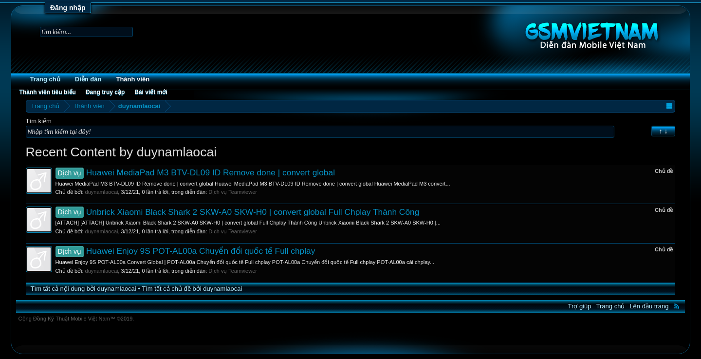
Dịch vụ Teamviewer (232, 192)
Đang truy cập (105, 92)
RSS (676, 305)
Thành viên (132, 79)
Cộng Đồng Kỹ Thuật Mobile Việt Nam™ (76, 318)
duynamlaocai (101, 192)
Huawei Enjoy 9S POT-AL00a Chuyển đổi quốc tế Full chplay (185, 251)
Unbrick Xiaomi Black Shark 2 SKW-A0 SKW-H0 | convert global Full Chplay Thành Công (237, 212)
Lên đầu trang (648, 306)
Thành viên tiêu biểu (47, 92)
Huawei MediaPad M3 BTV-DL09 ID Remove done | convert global (195, 172)
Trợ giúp (579, 306)
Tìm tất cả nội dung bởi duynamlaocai (83, 288)
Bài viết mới (150, 92)
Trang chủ (45, 79)
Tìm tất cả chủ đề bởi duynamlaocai (192, 288)
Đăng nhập (68, 8)
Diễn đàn (88, 79)
